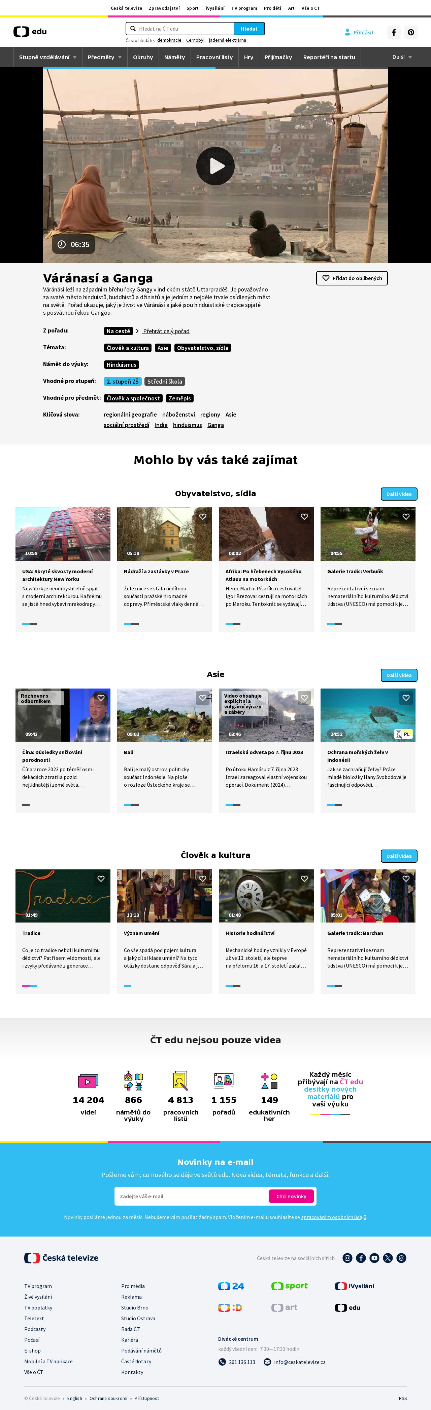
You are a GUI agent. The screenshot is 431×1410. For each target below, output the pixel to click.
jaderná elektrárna (227, 40)
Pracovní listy (214, 57)
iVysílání (215, 8)
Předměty (101, 57)
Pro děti (272, 8)
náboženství (178, 414)
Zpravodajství (164, 8)
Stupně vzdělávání (44, 57)
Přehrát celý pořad (166, 331)
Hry (249, 57)
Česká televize (126, 8)
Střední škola (164, 381)
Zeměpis (180, 398)
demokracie (169, 40)
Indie (161, 425)
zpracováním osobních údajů (333, 1214)
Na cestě (118, 331)
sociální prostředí (126, 425)
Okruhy (143, 57)
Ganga (215, 425)
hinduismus (187, 425)
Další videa (399, 493)
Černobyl (195, 40)
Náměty (174, 57)
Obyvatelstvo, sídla (202, 348)
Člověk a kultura (128, 348)
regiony (210, 414)
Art (291, 8)
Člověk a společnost (133, 398)
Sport (193, 8)
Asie (163, 348)
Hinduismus (121, 364)
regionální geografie (130, 414)
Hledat (249, 28)
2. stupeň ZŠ (123, 381)
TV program (244, 8)
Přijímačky (278, 57)
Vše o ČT (311, 8)
